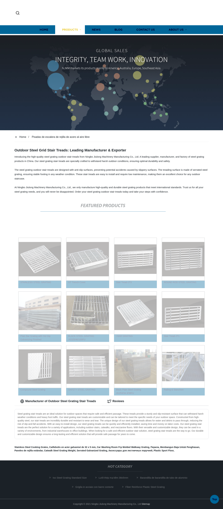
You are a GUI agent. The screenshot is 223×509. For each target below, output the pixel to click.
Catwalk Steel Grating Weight (59, 450)
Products (70, 29)
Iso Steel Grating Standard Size (71, 477)
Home (44, 29)
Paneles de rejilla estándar (29, 450)
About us (176, 29)
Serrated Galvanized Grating (92, 450)
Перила (155, 447)
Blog (118, 29)
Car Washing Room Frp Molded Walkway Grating (123, 447)
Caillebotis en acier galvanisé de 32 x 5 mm (72, 447)
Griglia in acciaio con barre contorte (96, 487)
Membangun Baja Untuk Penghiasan (179, 447)
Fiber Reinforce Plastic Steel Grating (146, 487)
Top (214, 499)
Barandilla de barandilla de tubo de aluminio (165, 477)
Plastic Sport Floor (164, 450)
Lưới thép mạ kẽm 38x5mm (115, 477)
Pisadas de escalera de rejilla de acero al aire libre (61, 137)
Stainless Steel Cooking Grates (31, 447)
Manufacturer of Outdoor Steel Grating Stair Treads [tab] (58, 401)
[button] (18, 13)
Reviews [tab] (115, 401)
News (96, 29)
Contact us (145, 29)
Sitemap (146, 504)
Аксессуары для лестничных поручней (130, 450)
